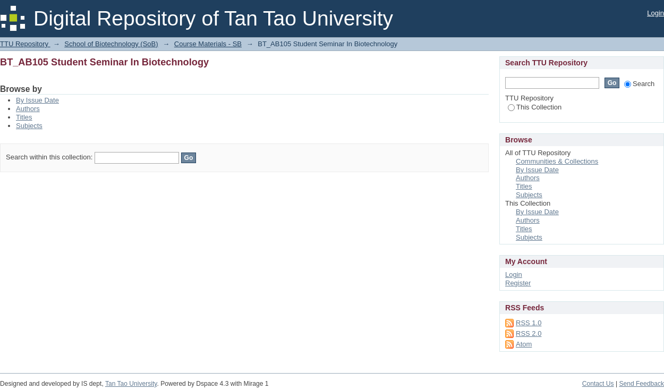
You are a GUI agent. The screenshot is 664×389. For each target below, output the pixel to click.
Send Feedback (641, 383)
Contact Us (598, 383)
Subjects (29, 126)
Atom (524, 344)
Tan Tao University (131, 383)
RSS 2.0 (528, 333)
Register (518, 283)
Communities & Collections (557, 161)
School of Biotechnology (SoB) (111, 44)
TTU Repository (25, 44)
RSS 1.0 (528, 323)
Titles (24, 117)
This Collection (534, 107)
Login (655, 13)
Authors (28, 109)
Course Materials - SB (208, 44)
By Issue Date (37, 100)
